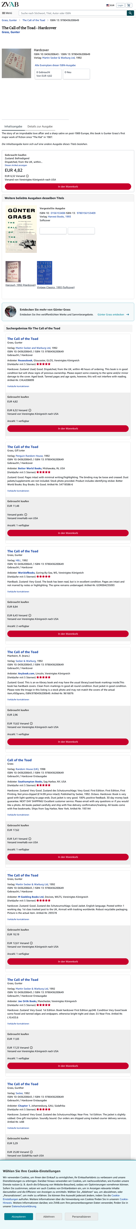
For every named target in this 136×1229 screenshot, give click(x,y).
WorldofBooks (26, 572)
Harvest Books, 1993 (59, 216)
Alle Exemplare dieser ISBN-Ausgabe (55, 65)
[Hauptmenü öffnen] (8, 13)
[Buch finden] (130, 13)
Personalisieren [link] (81, 1216)
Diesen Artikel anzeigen (16, 165)
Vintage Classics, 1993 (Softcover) (56, 287)
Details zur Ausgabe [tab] (40, 126)
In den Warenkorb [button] (68, 186)
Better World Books (29, 468)
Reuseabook (25, 360)
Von (48, 73)
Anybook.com (26, 673)
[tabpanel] (66, 139)
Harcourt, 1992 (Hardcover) (21, 284)
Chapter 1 (24, 1105)
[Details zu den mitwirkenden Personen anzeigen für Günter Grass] (11, 32)
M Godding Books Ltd (31, 896)
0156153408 (58, 212)
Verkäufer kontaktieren (18, 386)
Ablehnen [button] (49, 1216)
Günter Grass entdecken (114, 314)
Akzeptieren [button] (19, 1216)
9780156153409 (86, 212)
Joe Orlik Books (27, 1001)
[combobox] (73, 13)
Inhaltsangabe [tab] (13, 126)
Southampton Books (30, 781)
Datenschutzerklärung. (24, 1206)
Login (120, 5)
